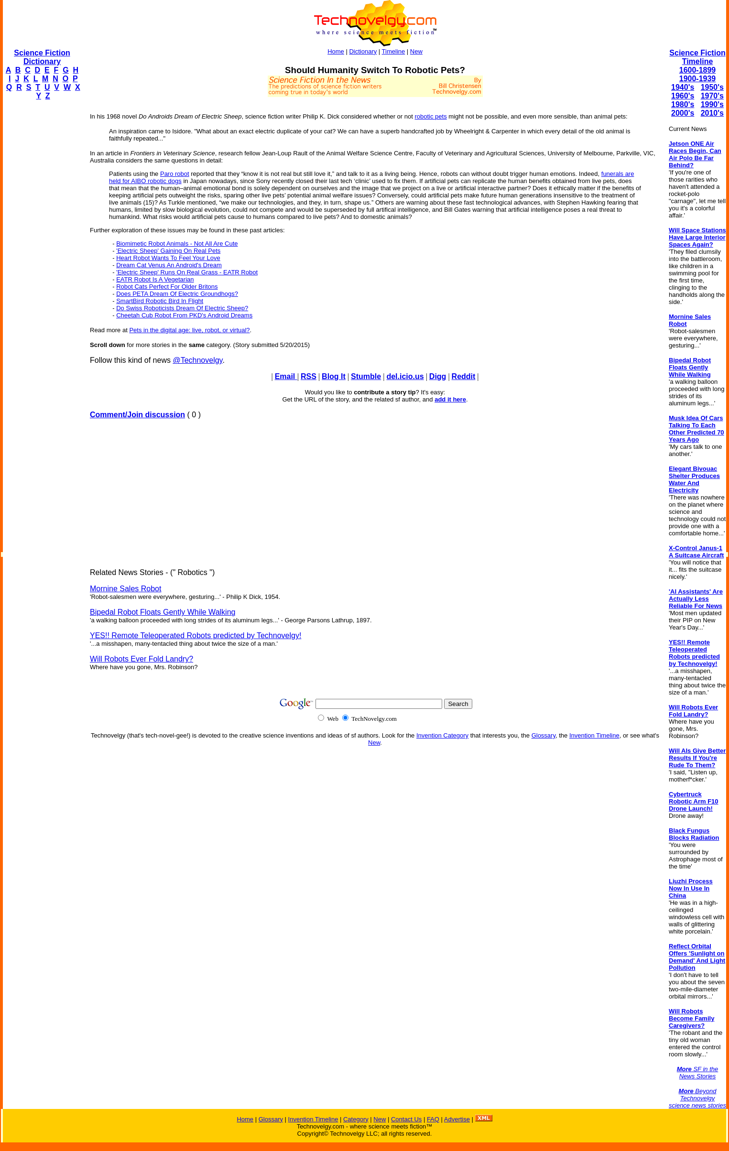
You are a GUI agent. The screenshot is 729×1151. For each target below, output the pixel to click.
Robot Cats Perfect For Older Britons (167, 286)
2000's (682, 113)
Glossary (543, 735)
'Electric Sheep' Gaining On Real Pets (168, 250)
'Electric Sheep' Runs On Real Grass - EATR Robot (187, 272)
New (416, 51)
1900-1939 (697, 79)
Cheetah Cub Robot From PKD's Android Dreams (184, 315)
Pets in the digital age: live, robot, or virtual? (189, 330)
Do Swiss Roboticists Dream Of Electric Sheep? (182, 308)
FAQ (433, 1119)
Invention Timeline (594, 735)
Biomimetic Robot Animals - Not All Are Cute (177, 243)
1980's (682, 104)
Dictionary (363, 51)
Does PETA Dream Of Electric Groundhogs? (177, 293)
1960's (682, 96)
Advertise (457, 1119)
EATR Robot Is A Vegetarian (155, 279)
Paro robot (174, 173)
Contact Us (406, 1119)
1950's (712, 87)
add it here (450, 399)
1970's (712, 96)
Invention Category (442, 735)
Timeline (393, 51)
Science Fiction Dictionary (42, 57)
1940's (682, 87)
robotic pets (430, 116)
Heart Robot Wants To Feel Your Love (168, 257)
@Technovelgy (197, 360)
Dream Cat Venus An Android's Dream (169, 265)
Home (335, 51)
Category (356, 1119)
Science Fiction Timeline (697, 57)
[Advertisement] (41, 251)
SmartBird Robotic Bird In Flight (159, 300)
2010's (712, 113)
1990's (712, 104)
